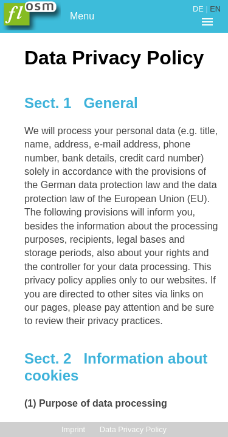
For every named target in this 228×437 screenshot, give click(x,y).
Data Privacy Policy (133, 429)
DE (198, 8)
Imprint (73, 429)
